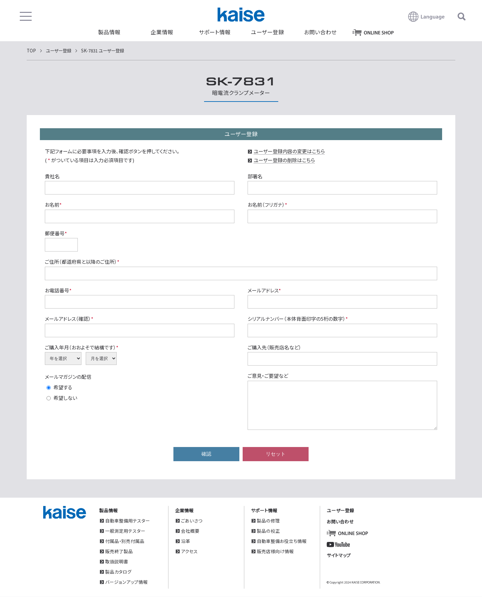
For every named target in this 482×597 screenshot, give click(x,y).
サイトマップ (339, 555)
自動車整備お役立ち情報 (282, 541)
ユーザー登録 (267, 32)
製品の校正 (268, 530)
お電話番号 (58, 290)
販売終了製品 (119, 551)
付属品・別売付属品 (124, 541)
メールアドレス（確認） (69, 318)
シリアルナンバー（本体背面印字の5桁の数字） (298, 318)
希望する (62, 387)
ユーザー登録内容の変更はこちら (289, 151)
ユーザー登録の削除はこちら (284, 160)
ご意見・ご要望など (268, 375)
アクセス (189, 551)
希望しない (65, 397)
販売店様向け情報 (275, 551)
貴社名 (52, 176)
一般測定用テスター (125, 530)
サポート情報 (214, 32)
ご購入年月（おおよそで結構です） (81, 347)
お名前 (53, 204)
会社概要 (190, 530)
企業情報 (162, 32)
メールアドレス (264, 290)
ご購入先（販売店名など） (274, 347)
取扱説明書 (116, 561)
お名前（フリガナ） (267, 204)
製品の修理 (268, 520)
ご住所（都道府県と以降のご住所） (82, 261)
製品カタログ (118, 571)
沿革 (185, 541)
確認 (206, 454)
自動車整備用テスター (127, 520)
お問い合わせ (320, 32)
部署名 (255, 176)
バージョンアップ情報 (126, 582)
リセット (276, 454)
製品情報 (109, 32)
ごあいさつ (191, 520)
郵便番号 (56, 233)
